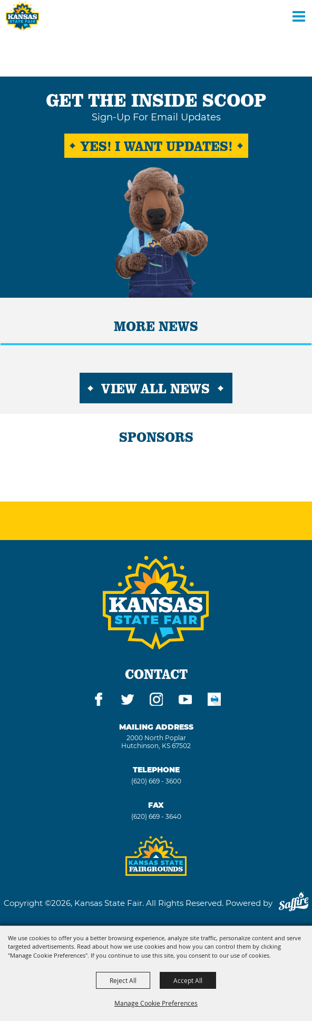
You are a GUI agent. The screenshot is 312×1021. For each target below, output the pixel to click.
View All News (155, 388)
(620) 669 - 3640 (156, 816)
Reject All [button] (123, 980)
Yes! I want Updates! (156, 145)
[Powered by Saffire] (293, 903)
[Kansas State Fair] (22, 16)
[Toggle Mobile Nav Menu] (299, 16)
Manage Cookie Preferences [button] (156, 1003)
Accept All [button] (187, 980)
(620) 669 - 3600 (156, 781)
